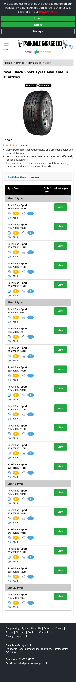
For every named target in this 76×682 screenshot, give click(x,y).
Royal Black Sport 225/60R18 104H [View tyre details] (17, 492)
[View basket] (63, 46)
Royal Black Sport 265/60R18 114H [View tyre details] (17, 550)
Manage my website (17, 636)
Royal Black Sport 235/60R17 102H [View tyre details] (17, 369)
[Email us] (30, 663)
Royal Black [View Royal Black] (34, 62)
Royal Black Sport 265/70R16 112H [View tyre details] (17, 265)
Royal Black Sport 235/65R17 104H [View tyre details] (17, 388)
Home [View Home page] (8, 62)
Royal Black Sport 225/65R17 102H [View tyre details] (17, 349)
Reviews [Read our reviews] (48, 628)
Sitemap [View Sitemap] (20, 632)
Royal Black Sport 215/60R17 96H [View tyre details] (17, 310)
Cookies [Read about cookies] (32, 632)
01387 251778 (26, 659)
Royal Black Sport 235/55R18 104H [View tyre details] (17, 511)
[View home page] (44, 43)
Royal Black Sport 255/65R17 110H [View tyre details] (17, 407)
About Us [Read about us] (36, 628)
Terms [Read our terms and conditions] (9, 632)
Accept (38, 18)
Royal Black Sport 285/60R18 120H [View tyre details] (17, 570)
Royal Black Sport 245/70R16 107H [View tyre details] (17, 226)
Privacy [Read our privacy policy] (59, 628)
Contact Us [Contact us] (45, 632)
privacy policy (48, 12)
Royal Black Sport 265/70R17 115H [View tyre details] (17, 446)
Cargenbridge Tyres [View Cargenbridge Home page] (17, 628)
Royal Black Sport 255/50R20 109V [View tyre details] (17, 596)
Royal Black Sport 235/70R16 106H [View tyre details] (17, 207)
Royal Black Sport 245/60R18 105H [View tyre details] (17, 531)
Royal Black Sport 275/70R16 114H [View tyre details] (17, 284)
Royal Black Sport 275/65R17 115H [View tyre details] (17, 466)
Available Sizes (17, 177)
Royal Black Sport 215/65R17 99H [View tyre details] (17, 330)
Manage (38, 31)
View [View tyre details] (60, 207)
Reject (38, 24)
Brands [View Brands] (20, 62)
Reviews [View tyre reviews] (34, 177)
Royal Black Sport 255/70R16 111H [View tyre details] (17, 245)
